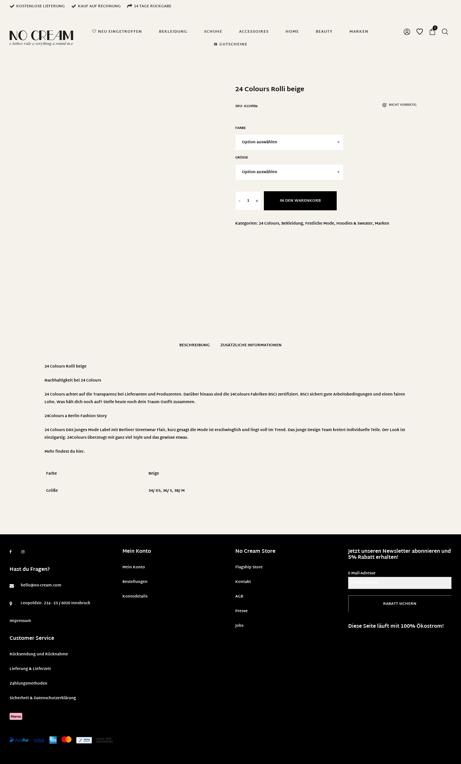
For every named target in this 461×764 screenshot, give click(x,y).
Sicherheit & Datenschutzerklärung (43, 698)
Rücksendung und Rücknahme (39, 654)
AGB (239, 596)
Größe (241, 158)
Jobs (239, 625)
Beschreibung (194, 345)
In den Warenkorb (300, 200)
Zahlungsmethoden (28, 683)
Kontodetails (135, 596)
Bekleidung (292, 223)
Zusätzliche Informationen (251, 345)
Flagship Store (249, 567)
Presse (241, 611)
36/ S (167, 490)
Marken (382, 223)
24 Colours (269, 223)
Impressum (20, 621)
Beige (153, 473)
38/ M (179, 490)
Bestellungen (135, 581)
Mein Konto (133, 567)
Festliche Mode (319, 223)
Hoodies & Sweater (354, 223)
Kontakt (243, 581)
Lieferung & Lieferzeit (30, 669)
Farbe (240, 128)
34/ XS (154, 490)
